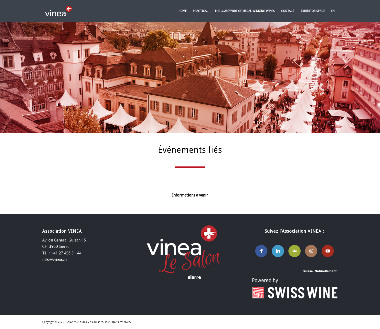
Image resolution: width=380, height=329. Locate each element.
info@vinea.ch (54, 259)
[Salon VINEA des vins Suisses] (58, 11)
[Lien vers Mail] (294, 251)
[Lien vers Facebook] (261, 251)
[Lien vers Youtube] (328, 251)
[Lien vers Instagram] (311, 251)
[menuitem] (182, 11)
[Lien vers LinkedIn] (278, 251)
